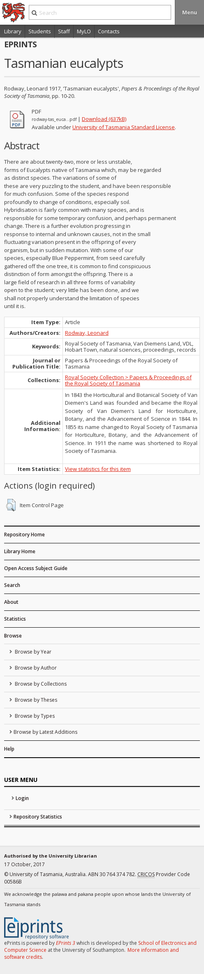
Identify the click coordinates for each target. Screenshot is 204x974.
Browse (13, 635)
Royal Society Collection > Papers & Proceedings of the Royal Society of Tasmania (128, 380)
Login (22, 798)
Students (39, 31)
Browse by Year (32, 651)
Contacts (109, 31)
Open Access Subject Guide (35, 568)
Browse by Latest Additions (45, 731)
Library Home (19, 551)
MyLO (84, 31)
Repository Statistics (38, 816)
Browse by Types (34, 715)
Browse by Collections (40, 683)
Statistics (15, 618)
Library (12, 31)
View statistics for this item (98, 469)
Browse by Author (35, 667)
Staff (64, 31)
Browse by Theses (35, 699)
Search (12, 585)
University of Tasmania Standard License (123, 127)
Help (9, 748)
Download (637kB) (104, 119)
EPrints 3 (65, 942)
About (11, 601)
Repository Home (24, 534)
